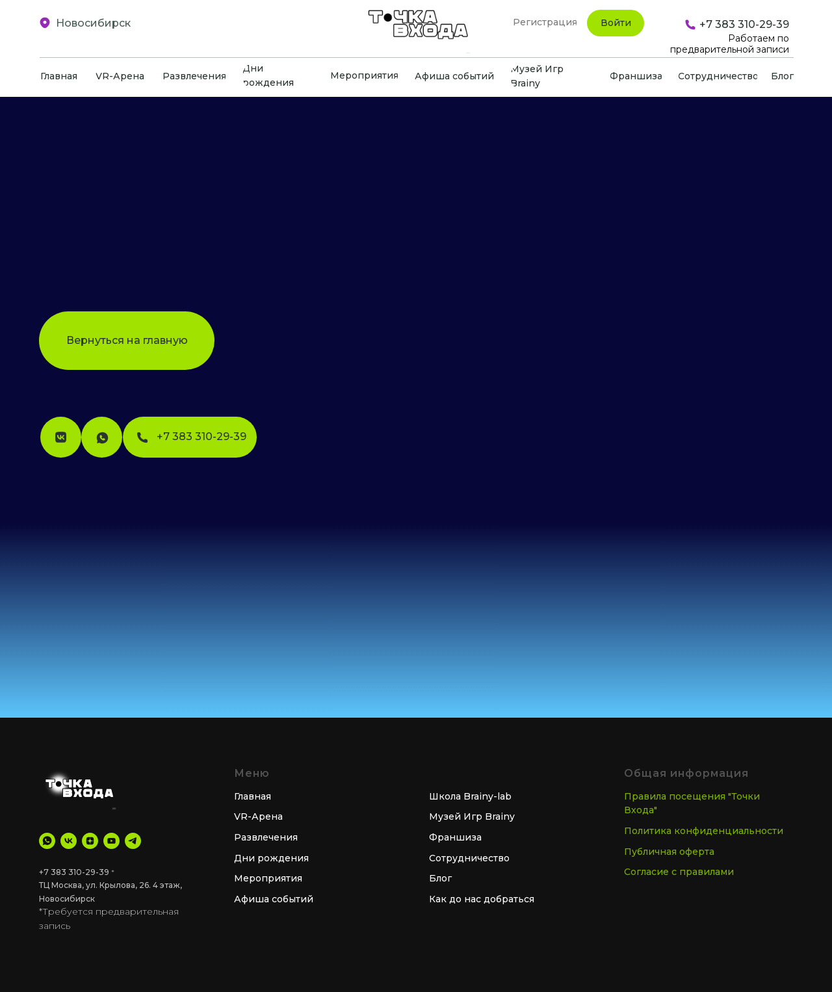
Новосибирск (93, 23)
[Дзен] (90, 841)
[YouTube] (111, 841)
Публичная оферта (669, 851)
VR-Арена (258, 816)
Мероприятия (268, 878)
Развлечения (266, 837)
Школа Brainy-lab (470, 796)
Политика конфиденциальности (703, 831)
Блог (440, 878)
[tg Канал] (133, 841)
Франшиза (455, 837)
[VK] (68, 841)
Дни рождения (271, 858)
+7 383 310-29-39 (74, 872)
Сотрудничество (469, 858)
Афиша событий (273, 899)
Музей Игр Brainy (472, 816)
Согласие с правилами (679, 872)
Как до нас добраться (481, 899)
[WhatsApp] (47, 841)
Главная (252, 796)
